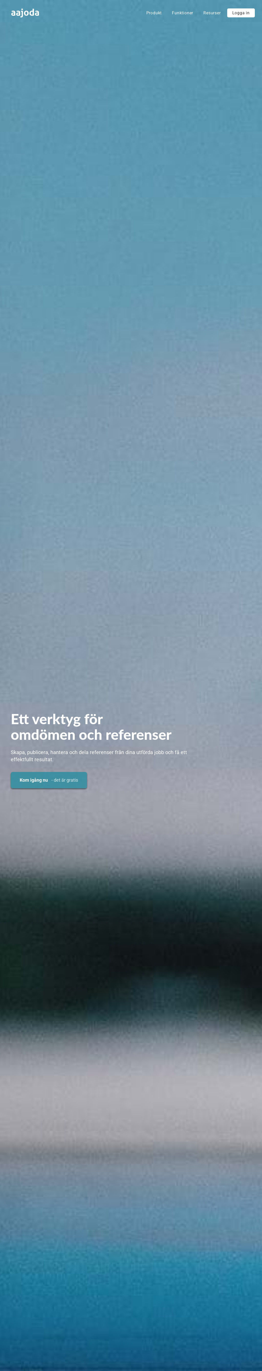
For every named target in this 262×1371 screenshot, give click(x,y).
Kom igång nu (49, 780)
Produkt (154, 12)
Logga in (241, 12)
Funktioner (182, 12)
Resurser (212, 12)
